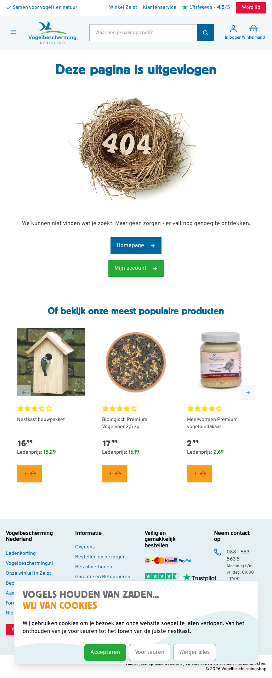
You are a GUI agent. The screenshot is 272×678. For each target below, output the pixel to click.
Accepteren (105, 652)
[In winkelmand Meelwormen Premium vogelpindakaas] (199, 473)
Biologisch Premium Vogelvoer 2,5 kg (124, 423)
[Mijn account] (233, 32)
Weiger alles (194, 652)
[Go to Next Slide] (248, 392)
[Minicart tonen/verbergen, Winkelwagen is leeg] (253, 32)
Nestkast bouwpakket (41, 420)
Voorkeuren (149, 652)
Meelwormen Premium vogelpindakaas (212, 423)
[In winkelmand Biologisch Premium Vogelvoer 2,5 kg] (114, 473)
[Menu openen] (13, 32)
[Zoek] (205, 32)
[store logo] (52, 32)
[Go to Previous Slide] (24, 392)
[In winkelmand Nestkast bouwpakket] (29, 473)
